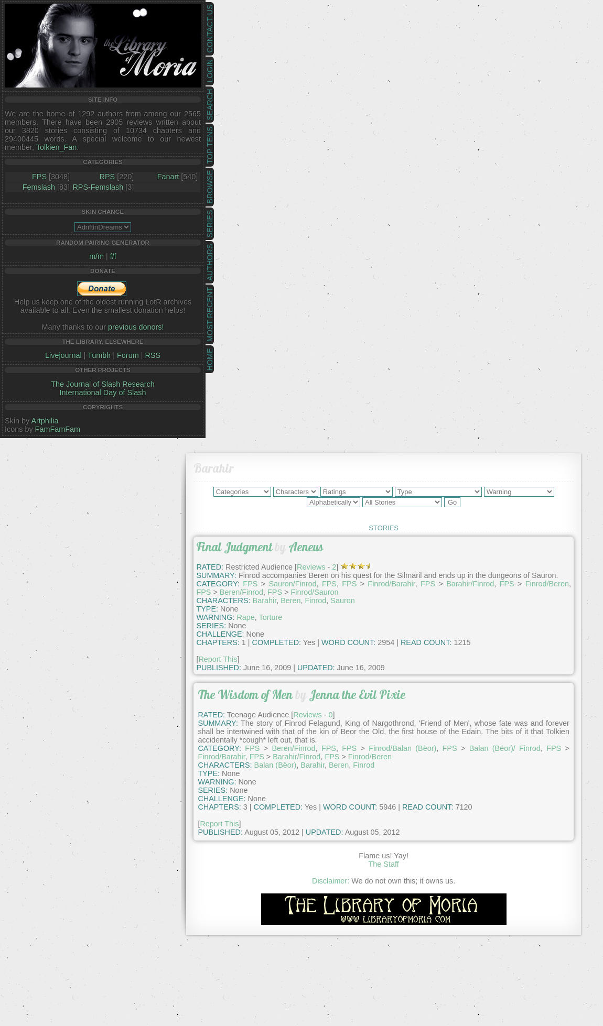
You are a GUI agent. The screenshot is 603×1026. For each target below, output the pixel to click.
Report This (217, 659)
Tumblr (99, 355)
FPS (39, 176)
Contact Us (210, 29)
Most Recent (210, 314)
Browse (210, 187)
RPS (107, 176)
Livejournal (63, 355)
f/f (113, 256)
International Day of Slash (103, 392)
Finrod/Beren (547, 584)
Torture (271, 617)
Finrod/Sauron (314, 592)
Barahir (265, 600)
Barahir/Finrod (470, 584)
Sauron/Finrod (292, 584)
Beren (290, 600)
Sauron (342, 600)
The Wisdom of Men (245, 694)
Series (210, 224)
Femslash (39, 187)
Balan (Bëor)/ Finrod (505, 748)
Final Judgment (234, 546)
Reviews (311, 567)
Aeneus (306, 546)
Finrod (316, 600)
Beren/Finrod (241, 592)
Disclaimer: (330, 881)
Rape (245, 617)
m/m (96, 256)
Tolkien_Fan (56, 147)
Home (210, 359)
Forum (128, 355)
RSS (152, 355)
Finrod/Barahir (391, 584)
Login (210, 71)
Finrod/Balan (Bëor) (402, 748)
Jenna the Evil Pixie (357, 694)
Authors (210, 262)
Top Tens (210, 145)
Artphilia (44, 421)
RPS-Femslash (97, 187)
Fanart (168, 176)
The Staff (384, 864)
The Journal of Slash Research (103, 384)
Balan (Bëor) (275, 765)
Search (210, 105)
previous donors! (136, 327)
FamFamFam (57, 429)
